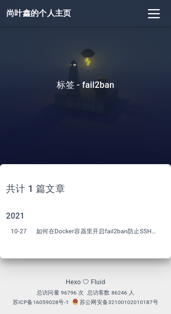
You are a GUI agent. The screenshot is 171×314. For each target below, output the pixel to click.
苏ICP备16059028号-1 (41, 302)
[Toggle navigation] (154, 13)
